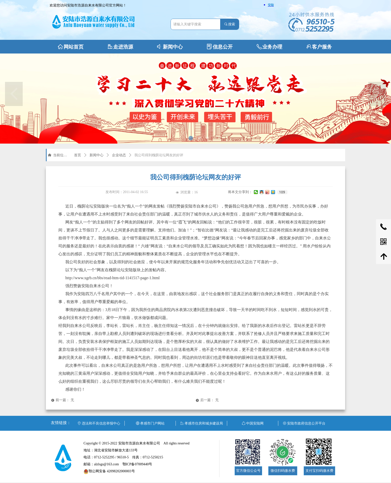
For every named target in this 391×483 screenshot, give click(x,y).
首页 (77, 155)
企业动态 (119, 155)
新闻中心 (96, 155)
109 (282, 192)
